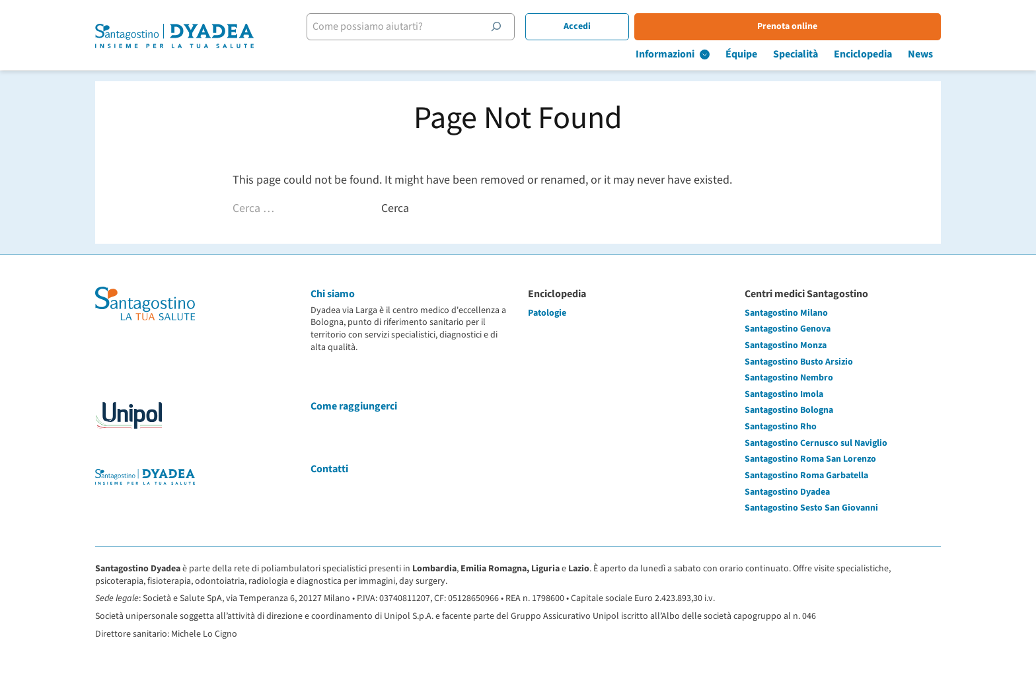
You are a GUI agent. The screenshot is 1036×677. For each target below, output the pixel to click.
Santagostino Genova (788, 329)
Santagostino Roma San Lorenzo (810, 459)
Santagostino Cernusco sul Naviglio (816, 443)
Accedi (577, 26)
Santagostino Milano (786, 313)
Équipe (741, 54)
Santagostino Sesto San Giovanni (811, 508)
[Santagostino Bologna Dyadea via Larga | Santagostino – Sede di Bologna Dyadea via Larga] (174, 36)
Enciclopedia (863, 54)
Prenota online (787, 26)
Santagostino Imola (784, 394)
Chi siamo (333, 294)
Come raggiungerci (354, 406)
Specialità (795, 54)
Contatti (329, 469)
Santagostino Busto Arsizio (799, 362)
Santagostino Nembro (789, 377)
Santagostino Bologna (789, 410)
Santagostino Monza (786, 345)
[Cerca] (496, 26)
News (920, 54)
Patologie (547, 313)
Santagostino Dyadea (787, 492)
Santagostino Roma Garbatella (806, 475)
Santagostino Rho (781, 426)
